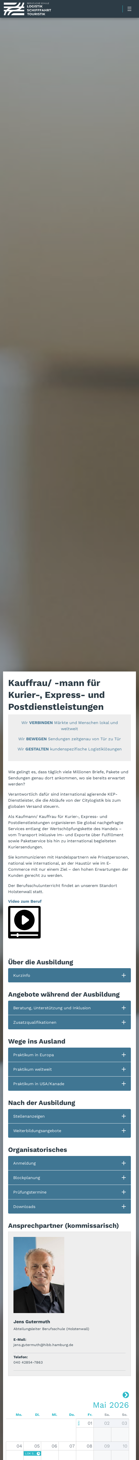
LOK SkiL (30, 1453)
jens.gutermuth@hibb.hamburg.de (43, 1344)
